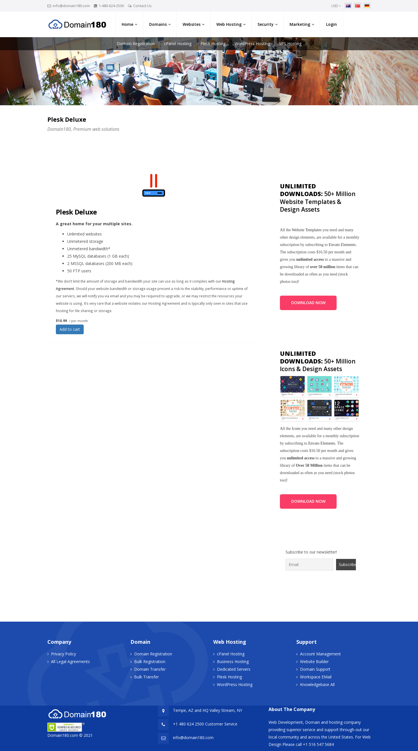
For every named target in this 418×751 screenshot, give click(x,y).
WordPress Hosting (252, 43)
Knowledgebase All (317, 684)
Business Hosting (233, 661)
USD (336, 5)
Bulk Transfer (146, 677)
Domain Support (315, 669)
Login (331, 24)
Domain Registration (136, 43)
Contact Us (142, 5)
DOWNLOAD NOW (308, 302)
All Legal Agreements (70, 661)
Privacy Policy (63, 654)
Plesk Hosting (212, 43)
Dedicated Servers (233, 669)
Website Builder (314, 661)
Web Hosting (229, 24)
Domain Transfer (150, 669)
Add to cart (70, 329)
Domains (158, 24)
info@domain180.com (71, 5)
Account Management (320, 654)
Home (127, 24)
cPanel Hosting (177, 43)
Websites (191, 24)
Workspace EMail (316, 677)
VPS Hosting (290, 43)
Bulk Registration (149, 661)
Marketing (300, 24)
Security (265, 24)
